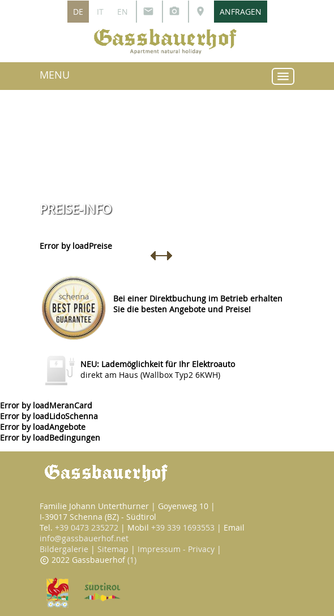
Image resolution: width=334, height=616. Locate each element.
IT (100, 11)
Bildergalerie (64, 549)
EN (122, 11)
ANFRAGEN (241, 11)
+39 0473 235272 (86, 527)
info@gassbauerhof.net (84, 538)
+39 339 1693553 (183, 527)
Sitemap (113, 549)
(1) (131, 559)
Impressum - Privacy (176, 549)
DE (78, 11)
